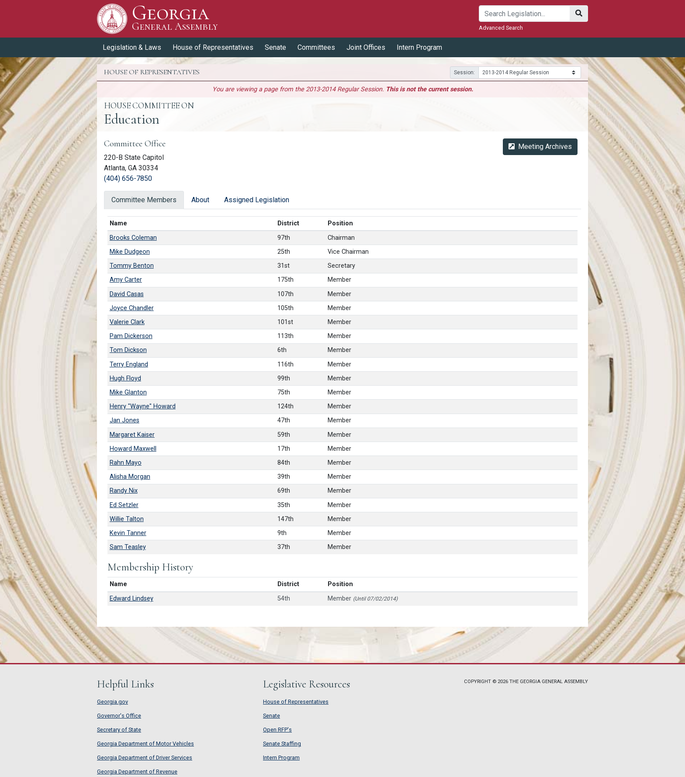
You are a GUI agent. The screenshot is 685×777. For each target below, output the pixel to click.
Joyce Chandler (132, 308)
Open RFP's (277, 729)
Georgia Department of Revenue (137, 771)
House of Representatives (213, 47)
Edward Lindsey (131, 598)
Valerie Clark (127, 322)
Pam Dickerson (131, 336)
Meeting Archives (540, 146)
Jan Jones (124, 420)
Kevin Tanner (128, 533)
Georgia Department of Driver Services (144, 757)
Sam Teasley (128, 547)
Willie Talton (127, 519)
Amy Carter (126, 279)
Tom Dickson (128, 350)
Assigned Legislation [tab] (256, 200)
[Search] (524, 13)
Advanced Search (501, 27)
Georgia (175, 18)
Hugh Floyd (125, 378)
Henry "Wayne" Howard (143, 406)
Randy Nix (124, 490)
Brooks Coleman (133, 238)
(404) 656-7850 (128, 178)
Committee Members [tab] (143, 200)
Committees (316, 47)
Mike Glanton (128, 392)
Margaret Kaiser (132, 435)
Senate (275, 47)
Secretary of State (119, 729)
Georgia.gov (112, 701)
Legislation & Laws (132, 47)
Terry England (129, 364)
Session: (464, 72)
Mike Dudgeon (130, 252)
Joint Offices (365, 47)
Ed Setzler (124, 505)
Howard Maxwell (133, 448)
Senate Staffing (282, 743)
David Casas (127, 294)
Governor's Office (119, 715)
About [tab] (200, 200)
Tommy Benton (132, 265)
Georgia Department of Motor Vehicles (145, 743)
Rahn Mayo (126, 462)
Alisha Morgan (130, 476)
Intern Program (419, 47)
